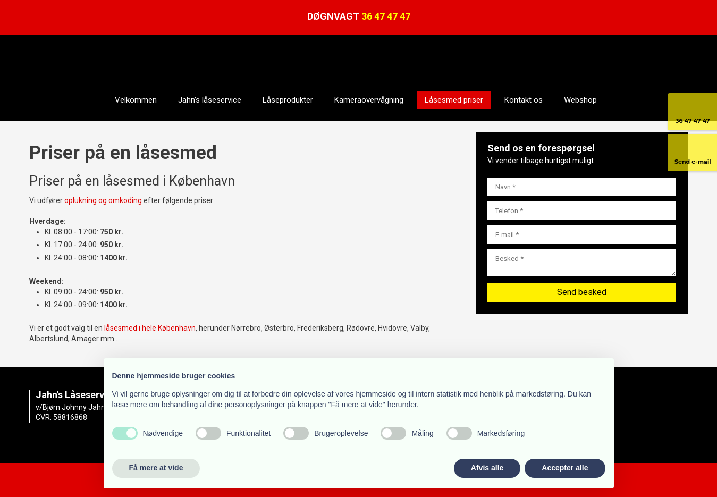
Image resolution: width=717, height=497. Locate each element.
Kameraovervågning (368, 100)
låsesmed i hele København (150, 328)
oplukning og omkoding (103, 200)
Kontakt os (523, 100)
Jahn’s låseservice (209, 100)
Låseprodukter (288, 100)
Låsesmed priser (454, 100)
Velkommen (136, 100)
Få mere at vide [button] (156, 468)
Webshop (580, 100)
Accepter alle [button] (565, 468)
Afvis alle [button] (487, 468)
